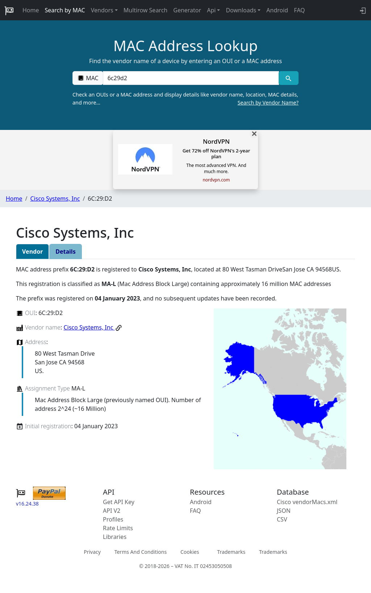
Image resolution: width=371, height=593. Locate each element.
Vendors (102, 10)
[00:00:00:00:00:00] (191, 78)
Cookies (189, 551)
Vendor (32, 251)
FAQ (299, 10)
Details (65, 251)
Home (30, 10)
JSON (284, 511)
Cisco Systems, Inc (55, 199)
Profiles (113, 519)
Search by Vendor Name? (268, 102)
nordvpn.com (216, 180)
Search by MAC (65, 10)
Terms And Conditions (140, 551)
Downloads (241, 10)
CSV (282, 519)
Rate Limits (118, 528)
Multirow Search (145, 10)
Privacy (92, 551)
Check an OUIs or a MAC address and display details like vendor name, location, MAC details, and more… (185, 98)
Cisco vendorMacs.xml (307, 502)
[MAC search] (289, 78)
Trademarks (231, 551)
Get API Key (118, 502)
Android (277, 10)
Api (211, 10)
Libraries (114, 537)
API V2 (111, 511)
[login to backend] (362, 10)
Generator (187, 10)
